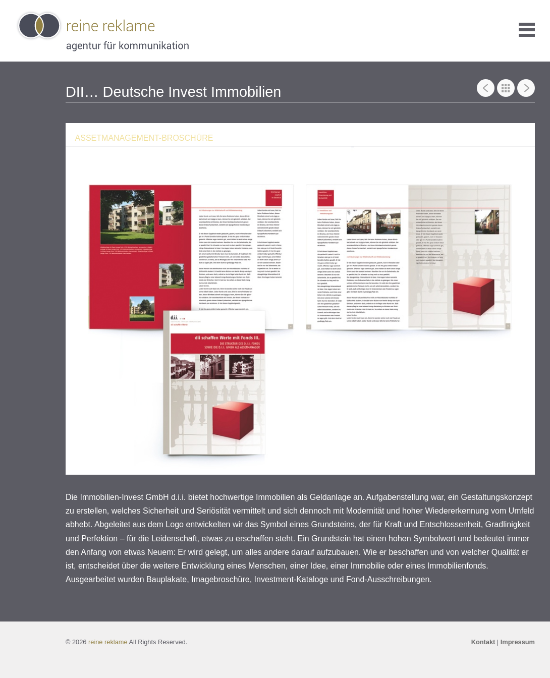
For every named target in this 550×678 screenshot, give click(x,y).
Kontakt (483, 642)
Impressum (518, 642)
